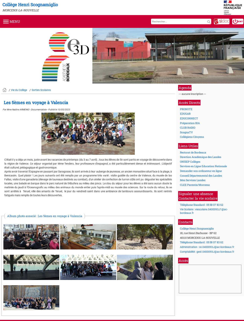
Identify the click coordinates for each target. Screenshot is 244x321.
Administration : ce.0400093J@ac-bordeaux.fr (207, 247)
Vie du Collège (19, 89)
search (209, 22)
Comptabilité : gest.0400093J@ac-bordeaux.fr (207, 251)
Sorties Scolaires (41, 89)
